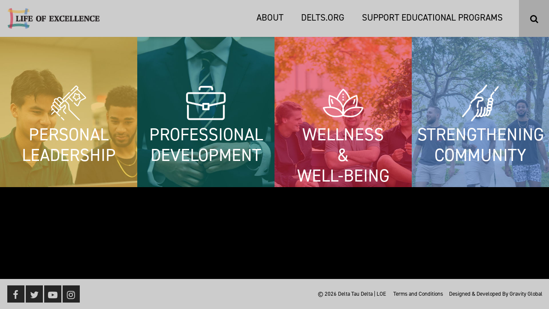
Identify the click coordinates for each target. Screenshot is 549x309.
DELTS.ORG (322, 18)
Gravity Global (526, 293)
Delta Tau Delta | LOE (362, 293)
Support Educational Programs (432, 18)
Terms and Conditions (418, 293)
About (270, 18)
